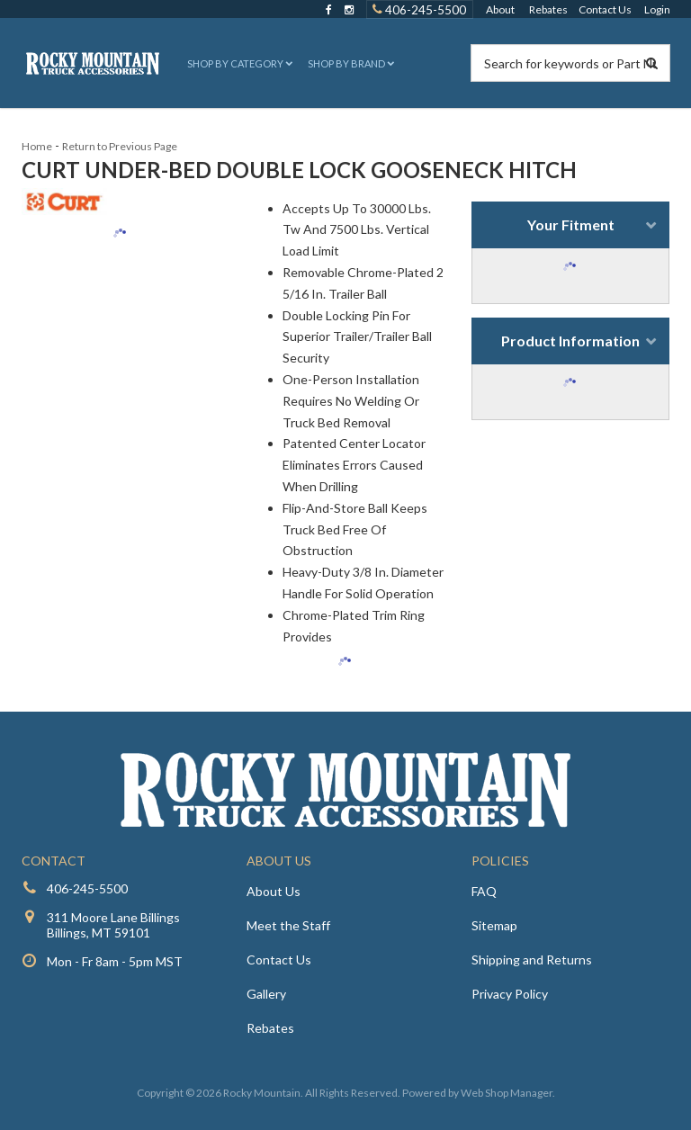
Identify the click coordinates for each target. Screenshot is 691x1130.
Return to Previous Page (119, 146)
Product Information (570, 340)
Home (37, 146)
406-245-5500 (87, 888)
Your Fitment (571, 224)
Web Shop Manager (506, 1092)
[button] (238, 63)
